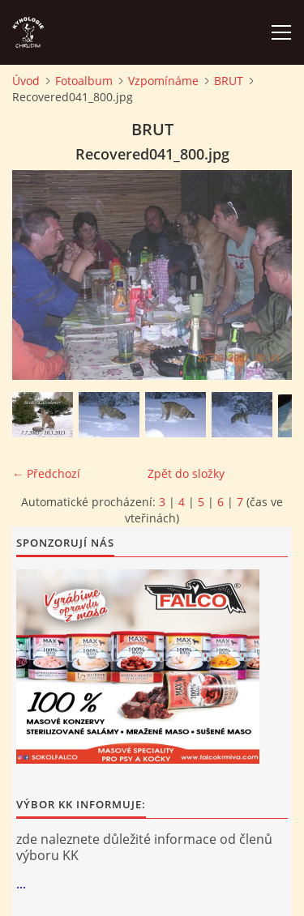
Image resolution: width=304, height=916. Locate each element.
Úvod (26, 80)
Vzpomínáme (163, 80)
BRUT (228, 80)
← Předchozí (46, 473)
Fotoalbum (84, 80)
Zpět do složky (186, 473)
